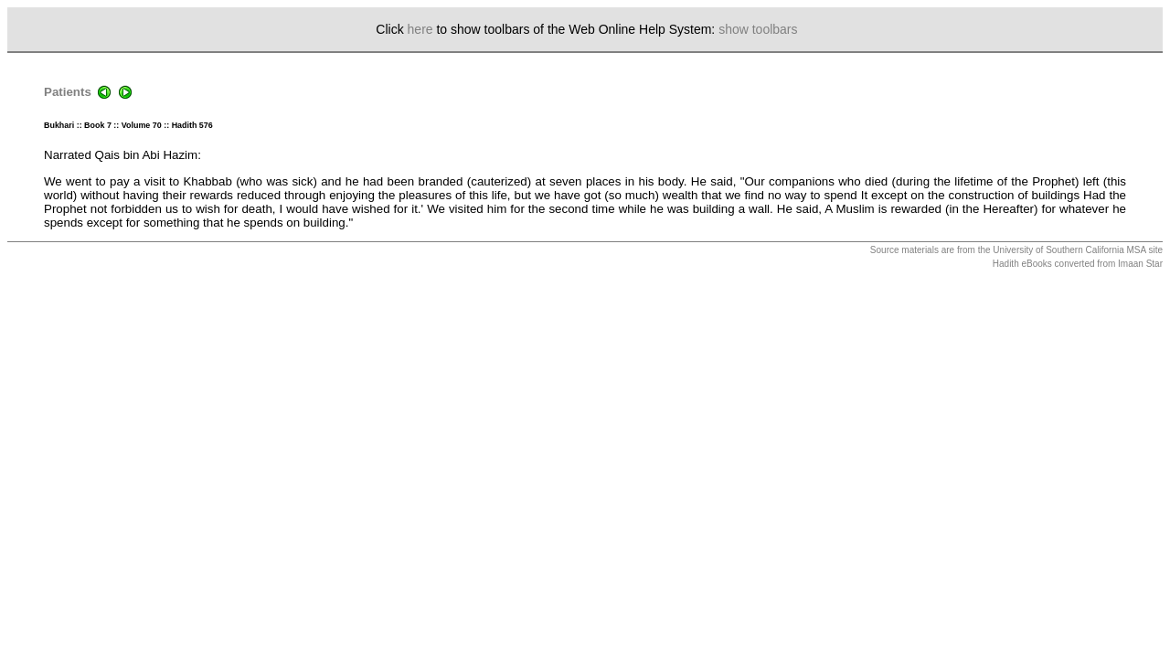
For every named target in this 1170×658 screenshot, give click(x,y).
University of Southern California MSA (1069, 250)
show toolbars (757, 29)
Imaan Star (1140, 264)
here (420, 29)
